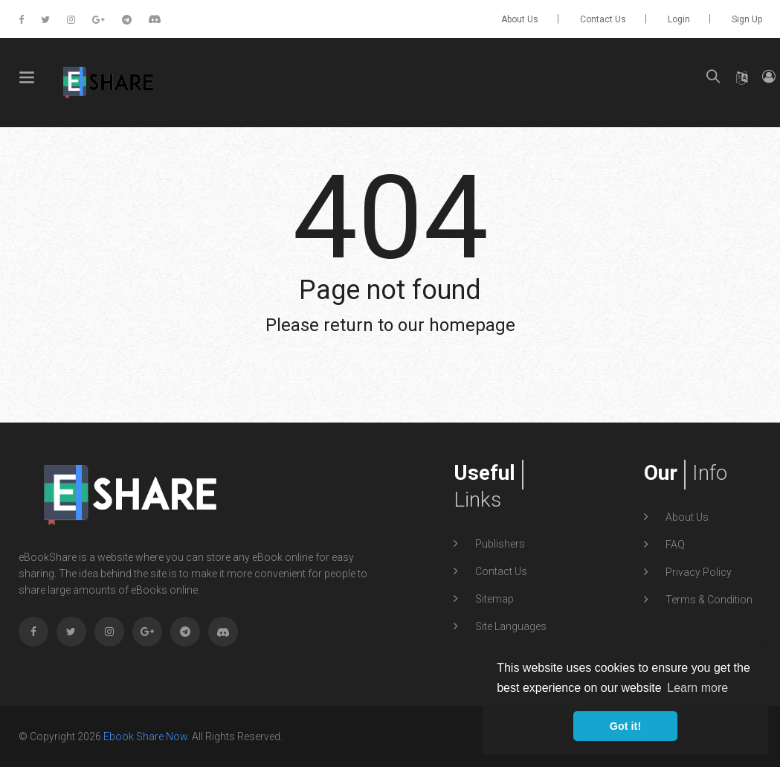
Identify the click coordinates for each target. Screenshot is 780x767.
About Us (519, 19)
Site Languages (510, 626)
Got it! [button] (625, 726)
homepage (472, 325)
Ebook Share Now (145, 736)
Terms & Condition (707, 600)
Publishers (499, 544)
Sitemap (493, 599)
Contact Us (603, 19)
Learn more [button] (697, 687)
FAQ (674, 545)
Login (679, 19)
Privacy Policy (697, 572)
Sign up (747, 19)
